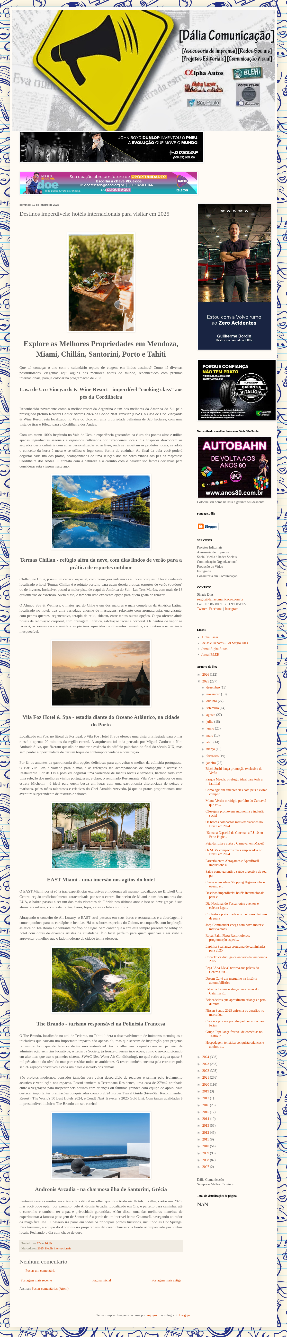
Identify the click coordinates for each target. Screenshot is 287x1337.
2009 (206, 1153)
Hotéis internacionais (58, 1248)
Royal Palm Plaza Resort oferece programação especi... (228, 938)
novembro (213, 694)
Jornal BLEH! (211, 654)
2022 (206, 1071)
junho (210, 728)
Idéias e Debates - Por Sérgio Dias (224, 643)
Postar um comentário (40, 1270)
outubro (212, 701)
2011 (206, 1139)
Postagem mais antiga (166, 1280)
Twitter (202, 609)
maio (210, 735)
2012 (206, 1132)
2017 (206, 1098)
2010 (206, 1146)
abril (209, 742)
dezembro (213, 687)
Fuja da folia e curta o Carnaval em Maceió (235, 843)
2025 (40, 1248)
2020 (206, 1084)
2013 (206, 1125)
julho (210, 721)
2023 (206, 1064)
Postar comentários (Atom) (50, 1288)
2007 (206, 1167)
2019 (206, 1091)
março (210, 749)
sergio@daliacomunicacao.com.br (220, 599)
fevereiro (212, 756)
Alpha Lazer (209, 637)
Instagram (231, 609)
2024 (206, 1057)
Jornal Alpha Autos (214, 649)
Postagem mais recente (36, 1280)
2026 (206, 674)
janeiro (211, 763)
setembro (213, 708)
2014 (206, 1119)
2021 (206, 1077)
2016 (206, 1105)
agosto (211, 715)
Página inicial (101, 1280)
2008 (206, 1160)
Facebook (215, 609)
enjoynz (152, 1315)
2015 (206, 1112)
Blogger (184, 1315)
